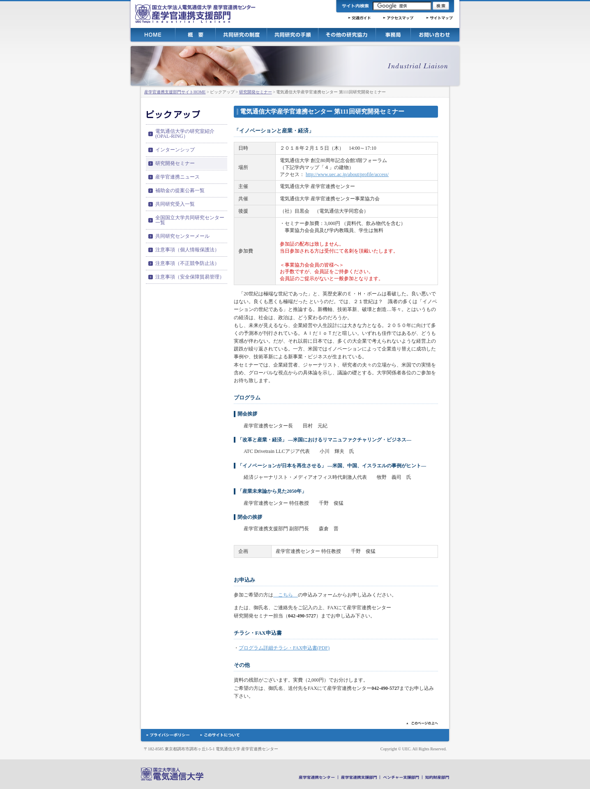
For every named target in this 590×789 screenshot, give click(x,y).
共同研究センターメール (182, 236)
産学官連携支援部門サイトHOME (174, 92)
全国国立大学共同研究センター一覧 (189, 220)
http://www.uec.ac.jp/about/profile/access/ (347, 174)
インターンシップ (175, 150)
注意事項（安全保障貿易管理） (189, 277)
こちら (285, 595)
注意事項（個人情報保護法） (187, 250)
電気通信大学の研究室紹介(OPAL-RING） (184, 133)
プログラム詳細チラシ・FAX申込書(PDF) (284, 648)
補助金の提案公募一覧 (180, 190)
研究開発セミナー (255, 92)
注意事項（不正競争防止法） (187, 263)
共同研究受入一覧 (175, 204)
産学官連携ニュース (177, 177)
